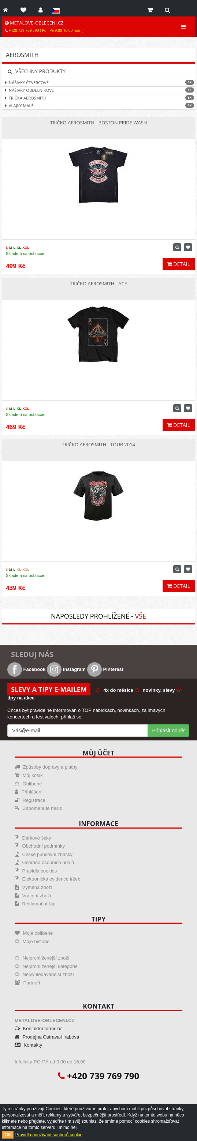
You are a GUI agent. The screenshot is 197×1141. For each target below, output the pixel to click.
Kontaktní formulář (38, 1028)
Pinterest (105, 669)
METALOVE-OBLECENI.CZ (44, 26)
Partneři (27, 983)
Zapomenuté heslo (38, 808)
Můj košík (29, 775)
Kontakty (28, 1045)
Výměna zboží (33, 887)
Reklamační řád (35, 904)
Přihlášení (28, 792)
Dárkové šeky (33, 838)
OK (8, 1134)
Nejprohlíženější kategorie (46, 966)
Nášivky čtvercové (98, 82)
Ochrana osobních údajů (44, 862)
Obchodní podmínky (40, 846)
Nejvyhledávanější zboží (44, 974)
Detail (178, 263)
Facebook (26, 669)
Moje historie (32, 941)
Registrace (30, 800)
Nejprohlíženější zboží (42, 958)
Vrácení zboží (33, 895)
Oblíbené (28, 784)
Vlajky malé (98, 105)
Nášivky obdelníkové (98, 90)
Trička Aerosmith (98, 98)
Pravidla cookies (36, 871)
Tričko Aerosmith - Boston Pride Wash (98, 122)
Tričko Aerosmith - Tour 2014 (98, 444)
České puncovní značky (44, 854)
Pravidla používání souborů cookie (48, 1134)
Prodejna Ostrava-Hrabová (47, 1037)
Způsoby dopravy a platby (46, 767)
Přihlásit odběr (168, 730)
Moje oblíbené (34, 933)
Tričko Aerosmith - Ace (98, 283)
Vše (140, 616)
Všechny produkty (37, 71)
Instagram (66, 669)
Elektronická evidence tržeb (48, 879)
